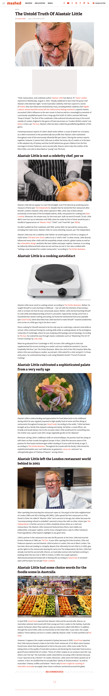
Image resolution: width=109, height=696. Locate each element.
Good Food (25, 319)
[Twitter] (72, 3)
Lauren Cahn (21, 19)
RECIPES (28, 3)
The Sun (36, 124)
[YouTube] (68, 3)
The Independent (42, 208)
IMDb (77, 222)
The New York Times (36, 237)
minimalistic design (28, 243)
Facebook (90, 64)
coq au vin (67, 449)
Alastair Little (57, 98)
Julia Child (38, 339)
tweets (22, 107)
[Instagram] (76, 3)
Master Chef (45, 222)
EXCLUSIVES (40, 3)
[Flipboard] (84, 3)
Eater (20, 124)
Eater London (81, 98)
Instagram (87, 199)
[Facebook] (64, 3)
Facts (17, 9)
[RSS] (88, 3)
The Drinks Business (77, 249)
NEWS (50, 3)
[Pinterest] (80, 3)
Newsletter (98, 3)
